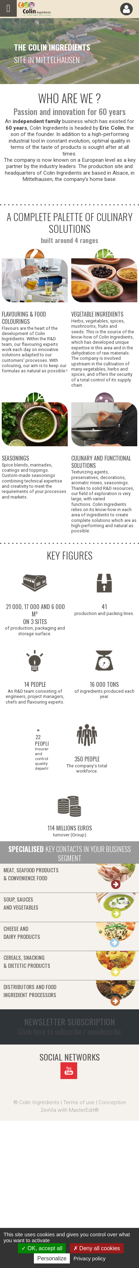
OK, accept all (41, 1248)
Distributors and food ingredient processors (29, 991)
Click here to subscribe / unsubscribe (69, 1031)
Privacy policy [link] (90, 1258)
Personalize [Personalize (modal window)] (52, 1258)
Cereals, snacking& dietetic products (26, 961)
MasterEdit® (84, 1110)
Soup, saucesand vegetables (20, 903)
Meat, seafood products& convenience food (31, 874)
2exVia (48, 1110)
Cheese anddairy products (21, 932)
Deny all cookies (96, 1248)
